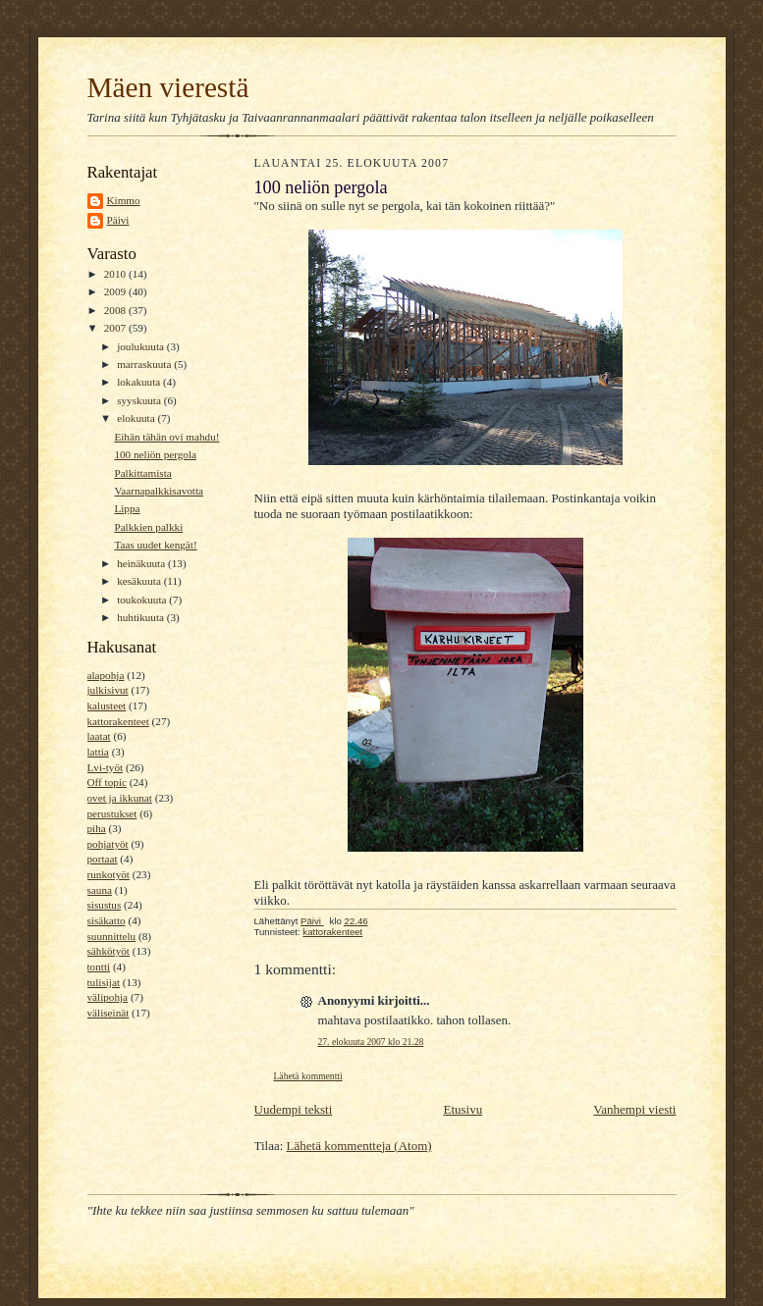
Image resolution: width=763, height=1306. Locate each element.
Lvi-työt (105, 767)
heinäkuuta (142, 563)
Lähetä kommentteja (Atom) (359, 1145)
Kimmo (123, 200)
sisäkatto (106, 920)
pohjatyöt (108, 844)
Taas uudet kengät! (155, 544)
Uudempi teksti (293, 1109)
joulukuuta (142, 346)
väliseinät (108, 1013)
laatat (99, 736)
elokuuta (137, 418)
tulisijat (104, 982)
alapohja (106, 675)
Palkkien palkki (148, 527)
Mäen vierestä (168, 87)
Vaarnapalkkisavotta (158, 490)
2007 (116, 328)
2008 (116, 310)
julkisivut (108, 690)
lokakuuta (140, 382)
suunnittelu (111, 936)
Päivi (118, 220)
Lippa (126, 508)
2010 (116, 274)
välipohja (108, 997)
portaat (102, 858)
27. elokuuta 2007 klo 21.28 (371, 1041)
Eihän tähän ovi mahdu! (166, 437)
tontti (99, 966)
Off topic (107, 782)
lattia (98, 751)
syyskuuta (140, 400)
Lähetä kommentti (308, 1076)
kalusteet (107, 705)
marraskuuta (145, 364)
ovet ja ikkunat (119, 798)
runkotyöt (108, 874)
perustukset (112, 813)
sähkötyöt (108, 951)
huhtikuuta (142, 617)
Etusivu (462, 1109)
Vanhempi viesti (634, 1109)
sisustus (104, 905)
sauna (99, 890)
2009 (116, 291)
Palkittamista (142, 473)
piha (96, 828)
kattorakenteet (118, 721)
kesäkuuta (140, 581)
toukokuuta (143, 599)
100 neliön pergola (155, 454)
